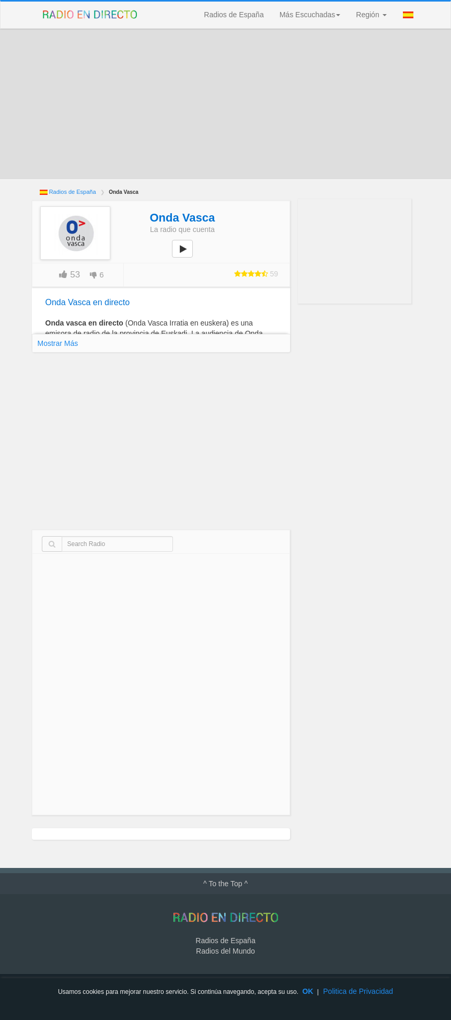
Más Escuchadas (310, 14)
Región (371, 14)
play (188, 256)
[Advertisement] (226, 104)
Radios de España (233, 14)
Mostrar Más (58, 343)
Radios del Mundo (225, 951)
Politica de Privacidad (358, 991)
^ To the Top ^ (225, 883)
